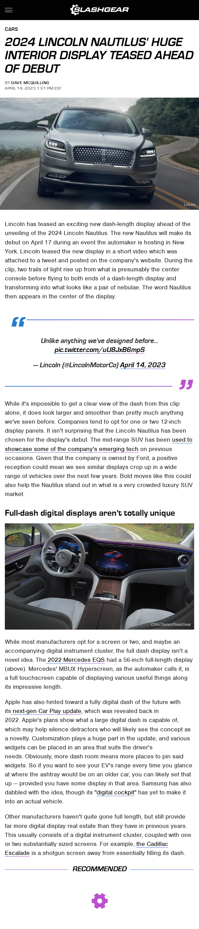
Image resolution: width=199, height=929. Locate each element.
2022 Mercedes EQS (75, 660)
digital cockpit (115, 792)
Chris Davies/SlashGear (171, 624)
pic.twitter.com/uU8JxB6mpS (100, 350)
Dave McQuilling (30, 82)
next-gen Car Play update (46, 711)
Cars (11, 29)
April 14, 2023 (143, 365)
